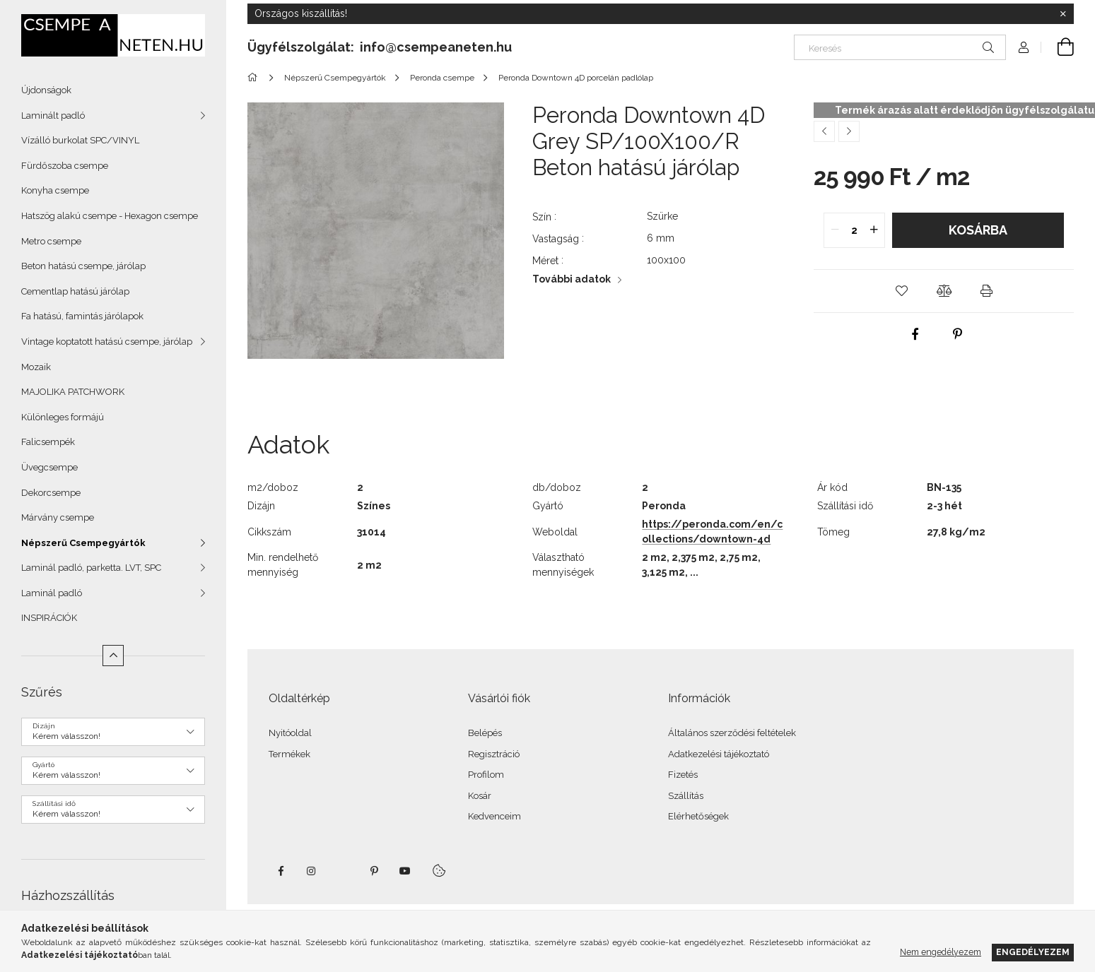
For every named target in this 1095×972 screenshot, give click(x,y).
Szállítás (685, 795)
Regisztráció (494, 754)
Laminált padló (53, 115)
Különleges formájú (62, 417)
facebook (281, 871)
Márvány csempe (57, 517)
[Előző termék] (824, 131)
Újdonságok (46, 90)
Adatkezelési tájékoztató (718, 754)
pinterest (374, 871)
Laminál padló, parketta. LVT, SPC (91, 567)
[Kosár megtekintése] (1057, 47)
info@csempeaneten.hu (436, 47)
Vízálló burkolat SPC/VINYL (80, 140)
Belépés (485, 733)
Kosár (479, 795)
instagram (312, 871)
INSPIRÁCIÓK (49, 617)
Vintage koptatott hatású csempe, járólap (106, 341)
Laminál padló (51, 593)
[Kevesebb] (113, 655)
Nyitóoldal (290, 733)
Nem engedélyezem (940, 952)
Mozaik (36, 367)
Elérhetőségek (698, 816)
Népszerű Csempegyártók (83, 543)
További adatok (571, 279)
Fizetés (683, 774)
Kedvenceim (494, 816)
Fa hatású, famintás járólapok (82, 316)
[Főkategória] (254, 78)
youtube (405, 871)
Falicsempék (48, 442)
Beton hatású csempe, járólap (83, 266)
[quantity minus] (834, 230)
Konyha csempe (55, 190)
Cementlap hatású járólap (75, 291)
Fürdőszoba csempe (64, 165)
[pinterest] (958, 334)
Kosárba (978, 230)
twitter (343, 871)
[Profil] (1023, 47)
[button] (901, 291)
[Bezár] (1063, 14)
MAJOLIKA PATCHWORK (72, 391)
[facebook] (915, 334)
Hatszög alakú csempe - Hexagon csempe (109, 216)
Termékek (289, 754)
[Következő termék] (849, 131)
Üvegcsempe (49, 467)
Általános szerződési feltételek (732, 733)
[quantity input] (854, 230)
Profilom (486, 774)
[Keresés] (900, 47)
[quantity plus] (873, 230)
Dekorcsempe (51, 492)
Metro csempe (51, 241)
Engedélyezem (1033, 952)
